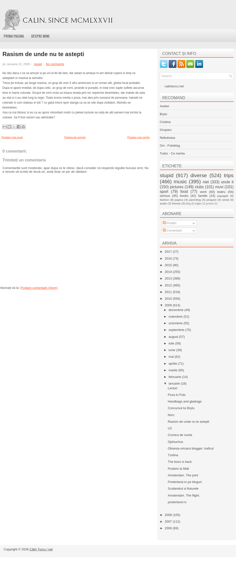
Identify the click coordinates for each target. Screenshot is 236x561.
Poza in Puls (176, 395)
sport (164, 191)
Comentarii (172, 230)
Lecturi (172, 388)
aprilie (173, 363)
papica (179, 199)
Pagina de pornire (75, 137)
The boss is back (180, 462)
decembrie (176, 310)
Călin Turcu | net (41, 549)
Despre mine (40, 36)
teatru (221, 192)
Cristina (165, 122)
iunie (172, 350)
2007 (169, 521)
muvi (219, 187)
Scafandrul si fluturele (183, 488)
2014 (169, 272)
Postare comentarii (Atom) (39, 288)
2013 (169, 278)
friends (176, 203)
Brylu (163, 114)
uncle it (227, 182)
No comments (55, 64)
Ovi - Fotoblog (170, 145)
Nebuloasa (167, 138)
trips (229, 175)
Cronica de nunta (180, 435)
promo (209, 203)
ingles (198, 203)
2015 (169, 265)
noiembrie (176, 316)
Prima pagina (14, 36)
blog (188, 203)
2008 (169, 515)
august (174, 337)
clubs (199, 187)
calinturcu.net (174, 86)
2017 (169, 251)
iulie (172, 343)
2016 (169, 258)
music (180, 181)
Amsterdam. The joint (183, 475)
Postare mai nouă (12, 137)
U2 (170, 428)
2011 (169, 292)
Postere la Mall (178, 468)
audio (163, 203)
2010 (169, 298)
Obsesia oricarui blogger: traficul (190, 448)
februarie (175, 377)
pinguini (211, 199)
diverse (199, 175)
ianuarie (175, 383)
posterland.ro (177, 502)
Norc (171, 415)
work (203, 192)
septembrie (177, 330)
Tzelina (173, 455)
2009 (169, 305)
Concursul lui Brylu (181, 408)
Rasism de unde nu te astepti (43, 54)
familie (202, 196)
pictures (176, 187)
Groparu (166, 130)
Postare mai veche (138, 137)
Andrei (164, 106)
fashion (164, 199)
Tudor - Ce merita (172, 153)
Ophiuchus (175, 442)
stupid (38, 64)
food (184, 191)
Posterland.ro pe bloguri (185, 482)
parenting (195, 199)
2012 (169, 285)
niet (206, 182)
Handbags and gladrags (185, 401)
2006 (169, 528)
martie (173, 370)
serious (165, 196)
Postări (170, 223)
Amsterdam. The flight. (184, 495)
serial (225, 199)
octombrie (176, 323)
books (184, 196)
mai (172, 356)
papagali (222, 195)
